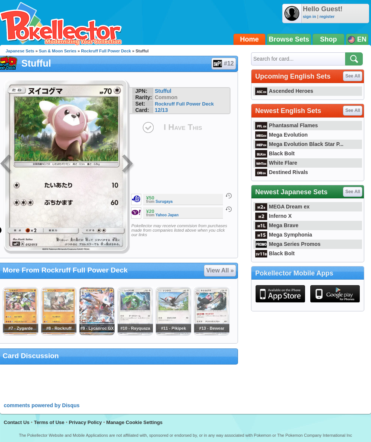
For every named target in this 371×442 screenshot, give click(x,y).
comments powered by (41, 405)
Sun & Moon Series (57, 51)
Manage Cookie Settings (134, 422)
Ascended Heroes (284, 91)
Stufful (163, 91)
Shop (328, 39)
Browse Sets (289, 39)
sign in (309, 16)
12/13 (161, 110)
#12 (223, 64)
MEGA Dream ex (282, 207)
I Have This (183, 127)
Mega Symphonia (283, 235)
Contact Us (17, 422)
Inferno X (273, 216)
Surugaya (164, 201)
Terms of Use (49, 422)
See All (352, 76)
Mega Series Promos (287, 244)
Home (249, 39)
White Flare (276, 163)
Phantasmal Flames (286, 125)
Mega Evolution (281, 135)
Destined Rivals (281, 172)
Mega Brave (276, 225)
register (326, 16)
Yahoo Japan (167, 215)
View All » (220, 270)
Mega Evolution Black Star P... (299, 144)
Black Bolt (275, 153)
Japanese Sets (20, 51)
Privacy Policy (85, 422)
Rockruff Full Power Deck (106, 51)
